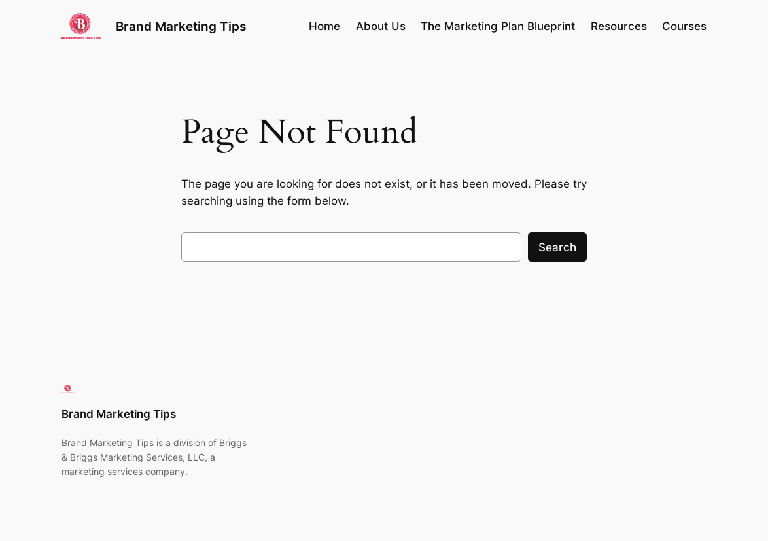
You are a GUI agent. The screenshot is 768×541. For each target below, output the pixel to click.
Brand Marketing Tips (181, 26)
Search (557, 247)
